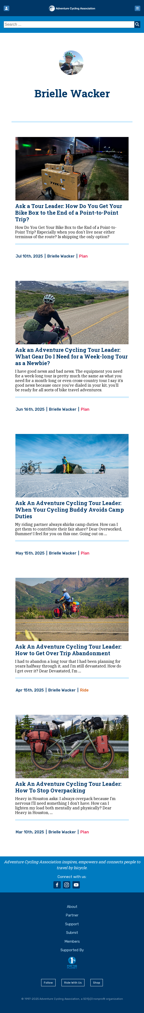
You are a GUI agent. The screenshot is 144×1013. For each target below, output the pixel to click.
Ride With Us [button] (73, 982)
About (72, 906)
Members (72, 941)
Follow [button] (48, 982)
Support (72, 924)
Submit (72, 932)
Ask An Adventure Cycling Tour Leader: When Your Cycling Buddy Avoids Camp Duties (69, 509)
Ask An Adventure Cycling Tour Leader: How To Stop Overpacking (68, 787)
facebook (57, 885)
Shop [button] (96, 982)
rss (85, 885)
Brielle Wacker (72, 93)
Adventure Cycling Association (72, 8)
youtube (76, 885)
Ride (84, 690)
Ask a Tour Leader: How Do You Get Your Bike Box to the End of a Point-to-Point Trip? (68, 212)
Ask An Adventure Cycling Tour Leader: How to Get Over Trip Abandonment (68, 650)
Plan (83, 256)
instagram (66, 885)
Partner (72, 915)
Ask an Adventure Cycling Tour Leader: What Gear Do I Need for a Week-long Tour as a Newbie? (71, 356)
